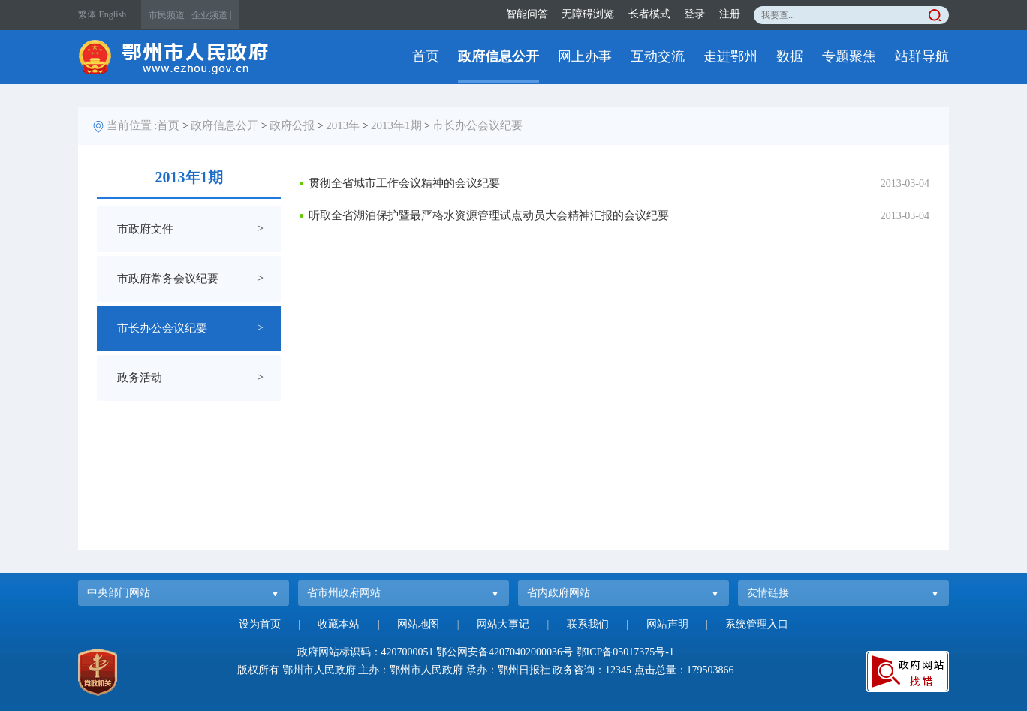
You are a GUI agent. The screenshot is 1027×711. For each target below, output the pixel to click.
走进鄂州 (730, 56)
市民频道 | (168, 15)
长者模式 (649, 14)
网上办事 (585, 56)
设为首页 (260, 624)
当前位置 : (132, 125)
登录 (694, 14)
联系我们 (588, 624)
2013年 (343, 125)
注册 (729, 14)
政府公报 (292, 125)
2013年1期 (396, 125)
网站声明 (667, 624)
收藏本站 (339, 624)
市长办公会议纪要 (477, 125)
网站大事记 (503, 624)
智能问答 (527, 14)
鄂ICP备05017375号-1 (625, 652)
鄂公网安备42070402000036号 (504, 652)
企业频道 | (211, 15)
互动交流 (658, 56)
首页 (425, 56)
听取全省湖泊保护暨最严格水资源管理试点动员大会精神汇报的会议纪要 (489, 215)
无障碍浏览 (588, 14)
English (113, 14)
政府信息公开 (498, 56)
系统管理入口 (756, 624)
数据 (789, 56)
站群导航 (922, 56)
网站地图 (418, 624)
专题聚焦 (849, 56)
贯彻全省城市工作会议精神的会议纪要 (404, 183)
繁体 (87, 14)
